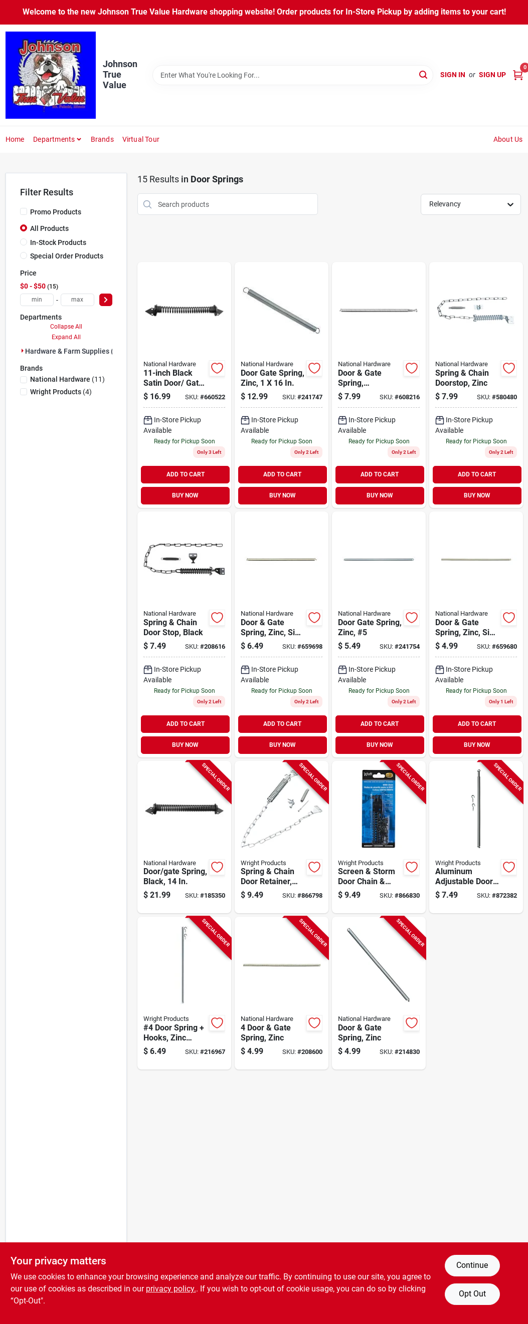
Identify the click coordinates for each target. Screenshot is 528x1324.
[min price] (37, 300)
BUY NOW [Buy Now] (185, 495)
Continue (472, 1265)
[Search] (424, 74)
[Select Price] (105, 300)
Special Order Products (66, 255)
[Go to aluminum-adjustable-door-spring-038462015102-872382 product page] (476, 837)
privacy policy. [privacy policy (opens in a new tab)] (171, 1288)
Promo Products (55, 211)
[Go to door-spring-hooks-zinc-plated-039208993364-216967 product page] (184, 993)
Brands (102, 139)
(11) (67, 379)
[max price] (77, 300)
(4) (61, 392)
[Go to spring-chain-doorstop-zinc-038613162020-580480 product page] (476, 385)
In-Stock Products (58, 242)
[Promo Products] (23, 211)
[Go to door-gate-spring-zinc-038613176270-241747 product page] (281, 385)
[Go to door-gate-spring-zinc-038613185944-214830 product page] (379, 993)
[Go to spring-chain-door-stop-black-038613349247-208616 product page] (184, 634)
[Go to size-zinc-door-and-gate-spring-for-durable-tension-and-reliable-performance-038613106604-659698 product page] (281, 634)
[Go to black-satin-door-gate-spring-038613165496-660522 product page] (184, 385)
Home (15, 139)
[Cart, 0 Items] (518, 75)
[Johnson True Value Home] (51, 75)
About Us (508, 139)
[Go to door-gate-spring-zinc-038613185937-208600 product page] (281, 993)
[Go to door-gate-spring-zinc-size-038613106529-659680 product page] (476, 634)
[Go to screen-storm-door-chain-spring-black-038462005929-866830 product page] (379, 837)
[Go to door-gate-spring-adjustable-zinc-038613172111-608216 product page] (379, 385)
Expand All (66, 337)
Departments (54, 139)
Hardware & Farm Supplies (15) (74, 351)
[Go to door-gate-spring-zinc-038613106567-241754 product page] (379, 634)
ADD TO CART (185, 474)
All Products (49, 228)
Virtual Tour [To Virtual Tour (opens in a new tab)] (140, 139)
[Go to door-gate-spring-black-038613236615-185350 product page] (184, 837)
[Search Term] (292, 75)
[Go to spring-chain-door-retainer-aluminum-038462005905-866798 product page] (281, 837)
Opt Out (472, 1293)
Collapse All (66, 326)
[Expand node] (23, 351)
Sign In (452, 75)
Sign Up (492, 75)
